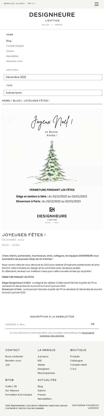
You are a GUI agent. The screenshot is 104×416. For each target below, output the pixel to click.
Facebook (92, 405)
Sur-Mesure (12, 390)
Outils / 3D (11, 386)
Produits (75, 356)
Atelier (41, 364)
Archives (12, 70)
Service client (14, 4)
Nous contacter (14, 356)
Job (7, 364)
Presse (42, 394)
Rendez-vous (13, 360)
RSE (40, 360)
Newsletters (12, 56)
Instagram (78, 405)
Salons (10, 51)
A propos (43, 356)
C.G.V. (73, 369)
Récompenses (46, 373)
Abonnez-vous (14, 61)
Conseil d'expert (15, 45)
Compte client (78, 364)
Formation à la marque (18, 394)
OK (92, 324)
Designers (44, 369)
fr (28, 4)
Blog (8, 40)
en (33, 4)
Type (9, 86)
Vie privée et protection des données (25, 408)
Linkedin (93, 408)
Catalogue (76, 360)
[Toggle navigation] (96, 4)
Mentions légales (59, 405)
